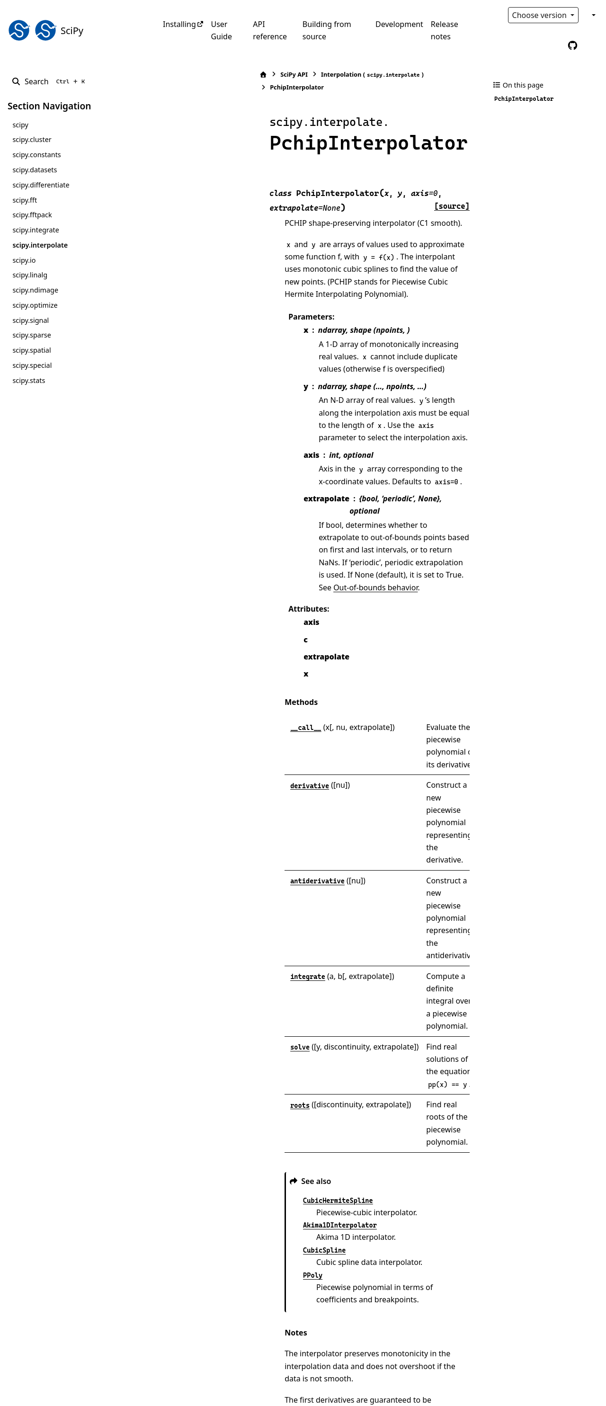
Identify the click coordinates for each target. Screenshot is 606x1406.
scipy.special (32, 365)
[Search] (50, 81)
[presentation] (281, 1049)
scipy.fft (24, 200)
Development (399, 24)
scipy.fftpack (32, 214)
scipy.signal (30, 320)
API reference (270, 30)
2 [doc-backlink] (194, 1283)
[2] (370, 1197)
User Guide (221, 30)
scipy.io (24, 260)
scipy (20, 124)
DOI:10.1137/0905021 (284, 1270)
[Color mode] (592, 15)
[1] (458, 1070)
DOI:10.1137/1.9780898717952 (274, 1295)
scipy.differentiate (40, 184)
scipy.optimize (34, 305)
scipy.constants (36, 154)
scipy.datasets (34, 169)
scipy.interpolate (40, 244)
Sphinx (71, 1392)
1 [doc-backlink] (194, 1245)
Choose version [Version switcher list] (540, 15)
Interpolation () (277, 74)
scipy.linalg (29, 274)
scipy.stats (28, 380)
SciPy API (199, 74)
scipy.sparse (31, 334)
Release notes (444, 30)
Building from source (327, 30)
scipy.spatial (31, 350)
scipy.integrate (35, 229)
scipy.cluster (31, 139)
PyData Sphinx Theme (534, 1384)
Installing (179, 24)
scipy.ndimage (35, 289)
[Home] (168, 75)
